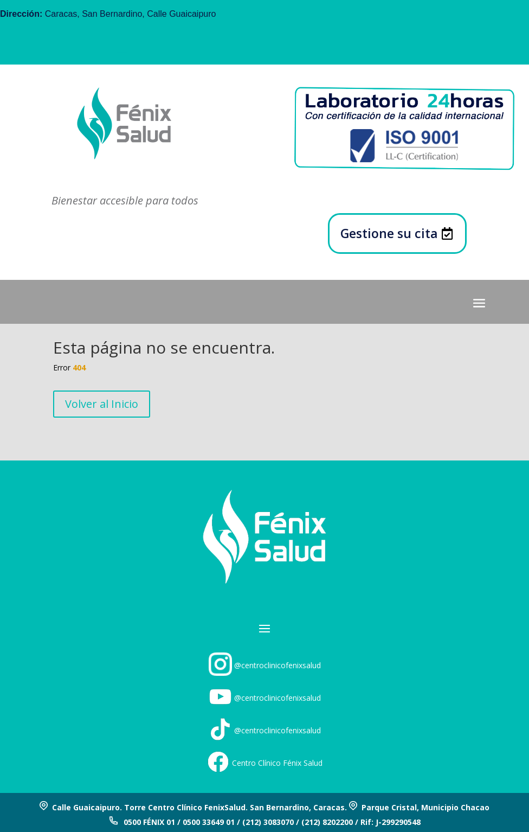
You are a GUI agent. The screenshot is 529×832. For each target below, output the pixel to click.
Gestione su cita (389, 233)
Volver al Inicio (101, 403)
